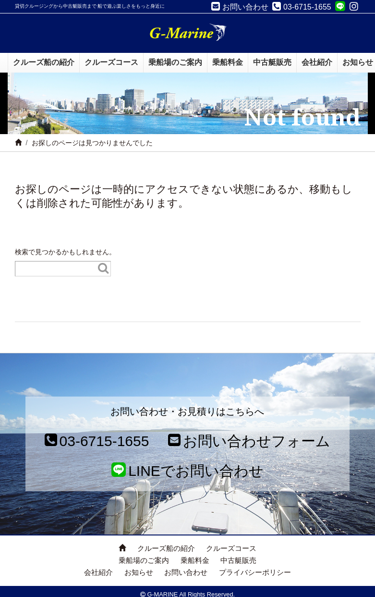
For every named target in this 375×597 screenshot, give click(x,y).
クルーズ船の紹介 (166, 548)
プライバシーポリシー (255, 572)
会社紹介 (98, 572)
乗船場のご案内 (144, 560)
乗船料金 (195, 560)
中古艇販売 (238, 560)
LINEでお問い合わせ (187, 471)
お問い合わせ (185, 572)
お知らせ (138, 572)
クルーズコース (231, 548)
